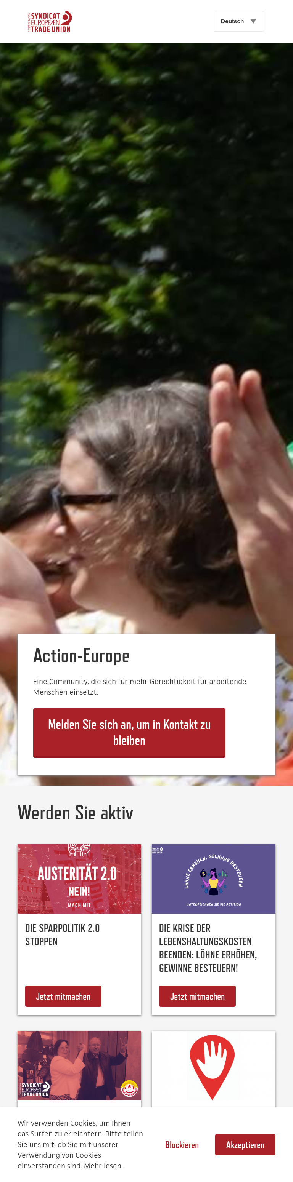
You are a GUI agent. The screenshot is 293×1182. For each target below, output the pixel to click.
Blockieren (182, 1144)
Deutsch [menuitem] (232, 21)
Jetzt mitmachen (68, 996)
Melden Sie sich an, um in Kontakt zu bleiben (129, 732)
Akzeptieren (245, 1144)
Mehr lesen (102, 1166)
